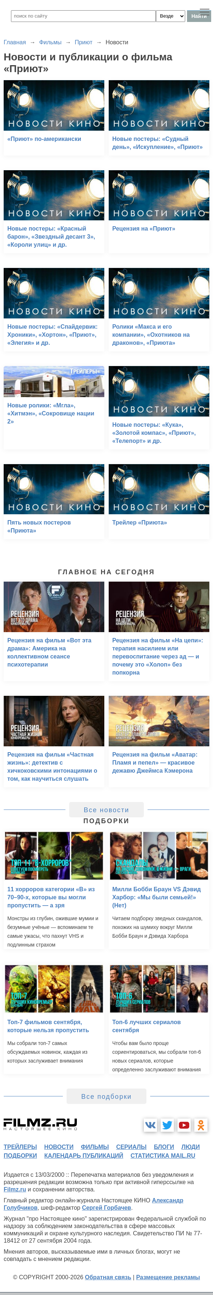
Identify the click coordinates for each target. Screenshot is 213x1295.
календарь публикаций (83, 1156)
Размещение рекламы (168, 1277)
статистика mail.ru (163, 1156)
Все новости (107, 810)
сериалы (131, 1147)
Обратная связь (108, 1277)
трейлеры (20, 1147)
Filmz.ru (15, 1189)
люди (191, 1147)
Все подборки (106, 1096)
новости (59, 1147)
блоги (164, 1147)
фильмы (95, 1147)
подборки (20, 1156)
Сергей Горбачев (106, 1208)
